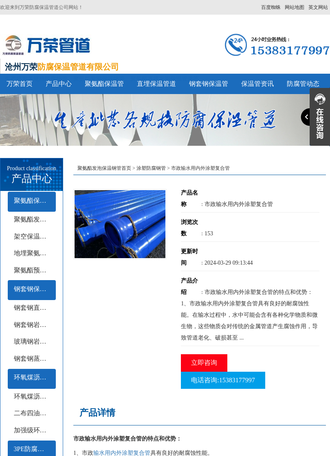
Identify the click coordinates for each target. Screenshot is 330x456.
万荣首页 (20, 83)
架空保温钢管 (33, 236)
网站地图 (294, 7)
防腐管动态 (303, 83)
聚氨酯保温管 (104, 83)
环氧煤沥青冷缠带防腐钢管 (35, 396)
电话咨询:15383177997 (223, 380)
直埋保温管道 (156, 83)
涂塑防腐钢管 (151, 168)
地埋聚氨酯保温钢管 (35, 253)
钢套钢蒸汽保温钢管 (35, 358)
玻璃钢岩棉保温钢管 (35, 341)
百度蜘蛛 (271, 7)
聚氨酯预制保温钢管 (35, 270)
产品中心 (59, 83)
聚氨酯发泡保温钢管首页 (104, 168)
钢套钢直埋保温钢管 (35, 307)
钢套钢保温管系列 (35, 288)
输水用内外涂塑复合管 (121, 453)
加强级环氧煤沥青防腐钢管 (35, 430)
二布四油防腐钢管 (35, 413)
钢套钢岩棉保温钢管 (35, 324)
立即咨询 (204, 362)
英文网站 (318, 7)
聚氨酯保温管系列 (35, 200)
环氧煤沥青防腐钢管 (35, 377)
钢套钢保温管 (208, 83)
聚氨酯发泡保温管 (35, 219)
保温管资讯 (257, 83)
